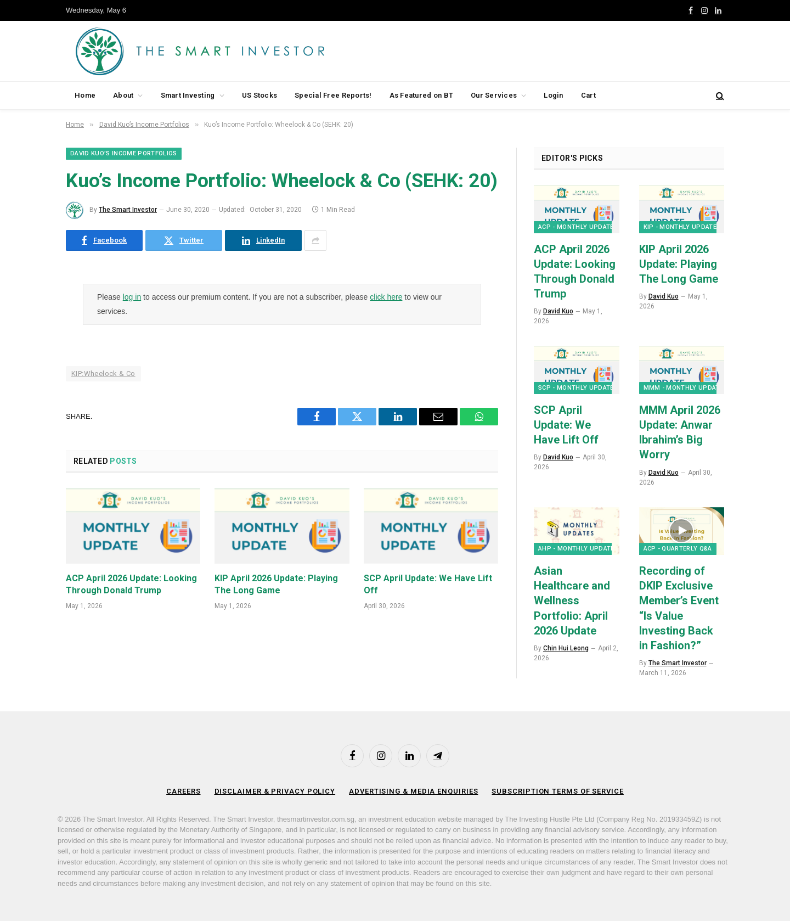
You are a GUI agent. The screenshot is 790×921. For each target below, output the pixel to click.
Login (553, 95)
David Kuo (558, 311)
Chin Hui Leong (566, 648)
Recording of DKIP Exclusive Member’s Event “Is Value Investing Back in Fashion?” (679, 608)
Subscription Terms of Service (557, 791)
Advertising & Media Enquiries (413, 791)
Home (85, 95)
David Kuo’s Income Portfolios (123, 153)
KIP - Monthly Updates (682, 227)
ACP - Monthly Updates (578, 227)
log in (132, 297)
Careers (183, 791)
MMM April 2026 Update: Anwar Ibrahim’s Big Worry (679, 432)
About (123, 95)
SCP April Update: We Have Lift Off (428, 584)
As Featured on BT (421, 95)
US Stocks (259, 95)
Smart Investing (188, 95)
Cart (588, 95)
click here (386, 297)
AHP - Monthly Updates (578, 548)
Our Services (494, 95)
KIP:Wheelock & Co (103, 373)
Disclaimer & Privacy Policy (275, 791)
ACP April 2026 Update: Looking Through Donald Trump (131, 584)
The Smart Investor (128, 210)
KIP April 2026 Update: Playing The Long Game (276, 584)
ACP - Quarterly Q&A (678, 548)
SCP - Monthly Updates (578, 387)
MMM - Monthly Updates (685, 387)
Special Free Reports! (333, 95)
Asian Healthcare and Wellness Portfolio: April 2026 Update (572, 600)
